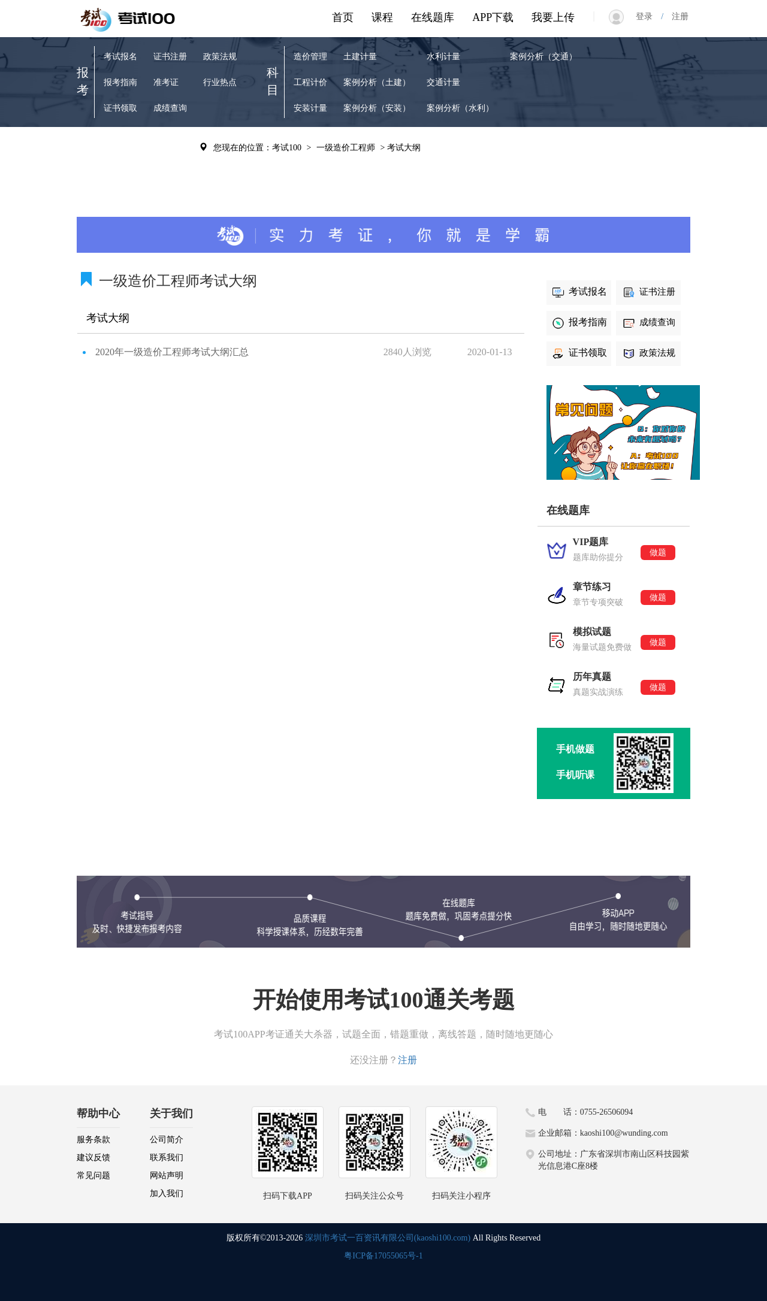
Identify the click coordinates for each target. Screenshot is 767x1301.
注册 (676, 16)
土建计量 (360, 56)
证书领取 (120, 108)
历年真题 (170, 146)
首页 (343, 17)
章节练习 (120, 172)
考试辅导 (170, 172)
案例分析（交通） (543, 56)
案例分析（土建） (376, 82)
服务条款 (93, 1139)
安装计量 (310, 108)
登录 (648, 16)
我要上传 (553, 17)
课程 (382, 17)
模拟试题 (120, 197)
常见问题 (93, 1175)
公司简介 (166, 1139)
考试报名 (120, 56)
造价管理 (310, 56)
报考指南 (120, 82)
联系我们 (166, 1157)
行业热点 (220, 82)
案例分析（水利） (460, 108)
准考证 (166, 82)
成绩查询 (170, 108)
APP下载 (493, 17)
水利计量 (443, 56)
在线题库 (432, 17)
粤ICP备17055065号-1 (383, 1255)
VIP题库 (119, 146)
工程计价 (310, 82)
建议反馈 (93, 1157)
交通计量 (443, 82)
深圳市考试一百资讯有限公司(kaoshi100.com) (387, 1237)
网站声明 (166, 1175)
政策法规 (220, 56)
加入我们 (166, 1193)
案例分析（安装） (376, 108)
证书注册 (170, 56)
